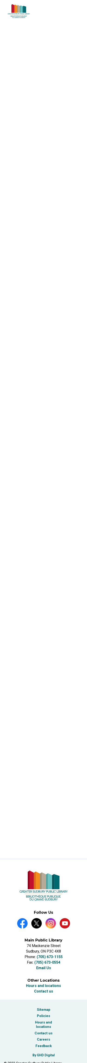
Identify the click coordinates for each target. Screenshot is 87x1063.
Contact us (43, 991)
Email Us (43, 968)
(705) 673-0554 (47, 962)
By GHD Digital (43, 1055)
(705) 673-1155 (50, 957)
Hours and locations (43, 986)
